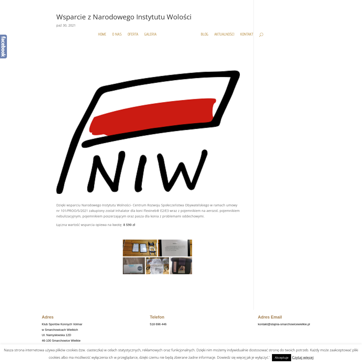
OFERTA (135, 32)
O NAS (119, 32)
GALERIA (152, 32)
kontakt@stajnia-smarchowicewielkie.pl (284, 324)
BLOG (202, 32)
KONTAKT (244, 32)
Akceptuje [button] (281, 357)
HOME (104, 32)
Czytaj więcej (303, 357)
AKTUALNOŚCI (222, 32)
